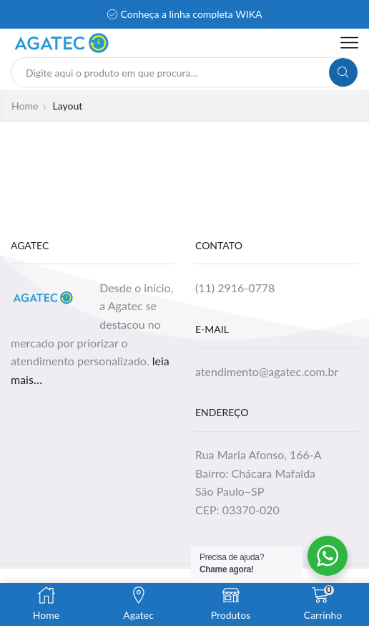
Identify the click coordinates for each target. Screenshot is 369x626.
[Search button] (343, 72)
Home (24, 106)
